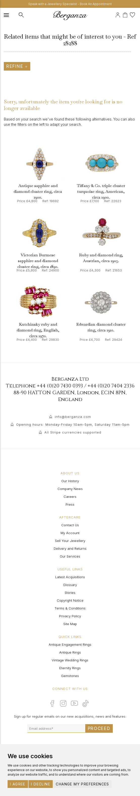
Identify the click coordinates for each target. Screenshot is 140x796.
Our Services (70, 556)
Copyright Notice (70, 600)
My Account (70, 533)
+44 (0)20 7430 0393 (60, 385)
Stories (70, 593)
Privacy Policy (70, 616)
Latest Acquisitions (70, 577)
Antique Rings (70, 652)
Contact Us (70, 525)
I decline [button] (40, 784)
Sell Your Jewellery (70, 541)
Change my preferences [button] (82, 784)
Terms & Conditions (70, 608)
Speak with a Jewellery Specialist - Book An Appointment (70, 4)
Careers (70, 497)
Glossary (70, 585)
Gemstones (70, 676)
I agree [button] (17, 784)
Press (70, 504)
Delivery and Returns (70, 548)
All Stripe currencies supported (72, 432)
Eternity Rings (70, 668)
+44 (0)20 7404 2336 (111, 385)
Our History (70, 481)
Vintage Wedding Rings (70, 660)
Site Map (70, 624)
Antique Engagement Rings (70, 644)
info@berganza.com (73, 417)
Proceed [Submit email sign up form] (99, 728)
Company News (70, 489)
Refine (17, 66)
